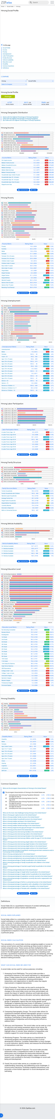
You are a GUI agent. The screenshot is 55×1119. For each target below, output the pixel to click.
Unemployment (7, 54)
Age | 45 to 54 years (7, 371)
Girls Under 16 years (7, 268)
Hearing (4, 763)
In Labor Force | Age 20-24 (9, 439)
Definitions (6, 68)
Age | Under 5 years (7, 746)
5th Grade (4, 646)
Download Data (24, 190)
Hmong (18, 6)
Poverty (5, 52)
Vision (3, 761)
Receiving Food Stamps (8, 287)
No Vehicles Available (7, 546)
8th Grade (4, 654)
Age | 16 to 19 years (7, 359)
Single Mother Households (9, 503)
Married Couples (6, 280)
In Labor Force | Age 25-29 (9, 442)
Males (3, 251)
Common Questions (8, 66)
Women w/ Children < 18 (8, 390)
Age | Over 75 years (7, 758)
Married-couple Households (9, 496)
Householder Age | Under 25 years (11, 175)
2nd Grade (4, 639)
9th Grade (4, 656)
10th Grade (5, 658)
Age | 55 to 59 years (7, 373)
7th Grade (4, 651)
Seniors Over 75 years (7, 285)
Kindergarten (5, 634)
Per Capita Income (7, 160)
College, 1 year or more (8, 673)
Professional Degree (7, 683)
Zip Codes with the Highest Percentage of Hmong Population (22, 120)
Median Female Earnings (8, 172)
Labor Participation (8, 56)
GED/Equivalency (6, 668)
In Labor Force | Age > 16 (8, 432)
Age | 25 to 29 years (7, 364)
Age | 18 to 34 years (7, 751)
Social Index (10, 6)
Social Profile (6, 48)
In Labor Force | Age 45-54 (9, 449)
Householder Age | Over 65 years (10, 182)
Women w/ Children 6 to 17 (9, 388)
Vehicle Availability (8, 60)
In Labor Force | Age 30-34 (9, 444)
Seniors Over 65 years (7, 282)
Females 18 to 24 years (8, 256)
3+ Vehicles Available (7, 553)
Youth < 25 (4, 356)
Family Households (7, 491)
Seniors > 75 (5, 383)
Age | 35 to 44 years (7, 368)
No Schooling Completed (8, 630)
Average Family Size (7, 498)
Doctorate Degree (6, 685)
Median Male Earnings (8, 170)
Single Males (5, 270)
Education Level (7, 62)
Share (34, 190)
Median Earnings (6, 167)
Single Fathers (5, 275)
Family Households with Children (11, 493)
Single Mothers (6, 278)
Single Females (6, 273)
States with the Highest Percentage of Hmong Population (20, 117)
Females (4, 253)
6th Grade (4, 649)
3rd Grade (4, 642)
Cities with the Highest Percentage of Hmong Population (20, 118)
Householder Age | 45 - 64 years (10, 179)
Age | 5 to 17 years (7, 749)
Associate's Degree (7, 675)
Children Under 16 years (8, 263)
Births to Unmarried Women (9, 510)
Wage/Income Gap (7, 184)
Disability (5, 64)
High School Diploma (7, 666)
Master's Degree (6, 680)
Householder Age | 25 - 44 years (10, 177)
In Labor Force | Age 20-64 (9, 434)
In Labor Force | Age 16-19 (9, 437)
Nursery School (6, 632)
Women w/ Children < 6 (8, 385)
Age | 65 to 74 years (7, 378)
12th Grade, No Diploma (8, 663)
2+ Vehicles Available (7, 551)
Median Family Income (8, 163)
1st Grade (4, 637)
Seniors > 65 (5, 380)
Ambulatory (5, 768)
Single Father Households (9, 500)
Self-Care (4, 770)
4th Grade (4, 644)
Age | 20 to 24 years (7, 361)
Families (4, 249)
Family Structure (7, 58)
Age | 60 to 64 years (7, 376)
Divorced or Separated (8, 508)
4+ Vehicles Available (7, 556)
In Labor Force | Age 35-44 (9, 446)
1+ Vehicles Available (7, 548)
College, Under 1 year (7, 671)
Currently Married (6, 505)
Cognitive (4, 765)
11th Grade (5, 661)
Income (5, 50)
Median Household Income (9, 165)
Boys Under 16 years (7, 265)
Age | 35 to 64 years (7, 753)
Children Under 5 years (8, 261)
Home (2, 6)
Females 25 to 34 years (8, 258)
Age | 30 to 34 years (7, 366)
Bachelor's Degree (6, 678)
